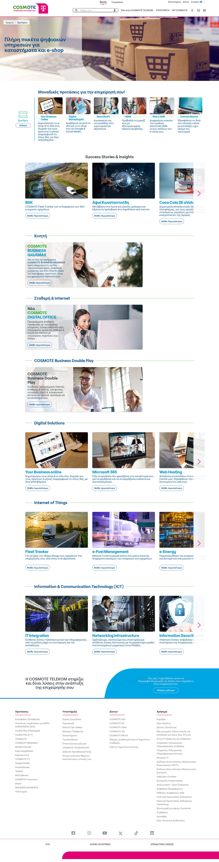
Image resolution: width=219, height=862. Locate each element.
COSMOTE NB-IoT (119, 735)
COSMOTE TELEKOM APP (75, 747)
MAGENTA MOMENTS (26, 787)
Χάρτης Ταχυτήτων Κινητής (124, 746)
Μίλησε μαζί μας (166, 690)
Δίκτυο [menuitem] (114, 711)
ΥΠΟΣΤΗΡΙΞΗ (162, 10)
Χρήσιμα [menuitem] (162, 711)
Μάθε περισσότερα (39, 282)
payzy (18, 783)
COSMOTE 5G (117, 723)
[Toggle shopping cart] (200, 10)
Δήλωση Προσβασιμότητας (76, 751)
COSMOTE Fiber (118, 727)
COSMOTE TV (22, 759)
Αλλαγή (23, 125)
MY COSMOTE (179, 10)
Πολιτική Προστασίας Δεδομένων (174, 796)
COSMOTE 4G (117, 731)
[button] (192, 10)
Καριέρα (161, 719)
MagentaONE (22, 763)
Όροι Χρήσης (164, 723)
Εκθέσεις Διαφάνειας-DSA (170, 792)
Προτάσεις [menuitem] (21, 711)
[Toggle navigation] (204, 10)
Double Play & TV (24, 734)
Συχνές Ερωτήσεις (72, 719)
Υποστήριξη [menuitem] (69, 711)
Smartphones (22, 767)
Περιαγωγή (68, 723)
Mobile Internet (23, 746)
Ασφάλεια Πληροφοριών (170, 788)
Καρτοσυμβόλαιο (24, 751)
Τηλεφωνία (21, 738)
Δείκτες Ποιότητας (167, 727)
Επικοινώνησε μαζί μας (74, 743)
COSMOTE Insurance (26, 779)
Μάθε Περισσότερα (37, 215)
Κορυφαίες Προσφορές (27, 719)
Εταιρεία (195, 2)
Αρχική (10, 22)
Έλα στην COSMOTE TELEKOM (137, 10)
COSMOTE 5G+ (118, 719)
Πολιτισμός (21, 791)
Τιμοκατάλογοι (70, 739)
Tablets (19, 771)
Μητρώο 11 (162, 757)
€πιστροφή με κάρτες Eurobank (174, 808)
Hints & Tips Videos (72, 727)
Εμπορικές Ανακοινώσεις (170, 780)
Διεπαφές (162, 816)
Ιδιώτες (103, 2)
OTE (48, 844)
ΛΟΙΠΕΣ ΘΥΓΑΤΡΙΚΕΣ (100, 844)
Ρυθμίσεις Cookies (166, 776)
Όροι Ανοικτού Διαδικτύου (171, 820)
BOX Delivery (21, 775)
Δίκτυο (186, 2)
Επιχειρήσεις (117, 2)
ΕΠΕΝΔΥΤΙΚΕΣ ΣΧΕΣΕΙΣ (162, 844)
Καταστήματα (174, 2)
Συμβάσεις (162, 812)
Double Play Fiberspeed (27, 730)
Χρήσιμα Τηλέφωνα (72, 731)
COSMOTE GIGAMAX (26, 742)
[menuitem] (73, 833)
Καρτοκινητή (22, 755)
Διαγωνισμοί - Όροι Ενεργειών (173, 784)
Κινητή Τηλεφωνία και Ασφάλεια (174, 738)
